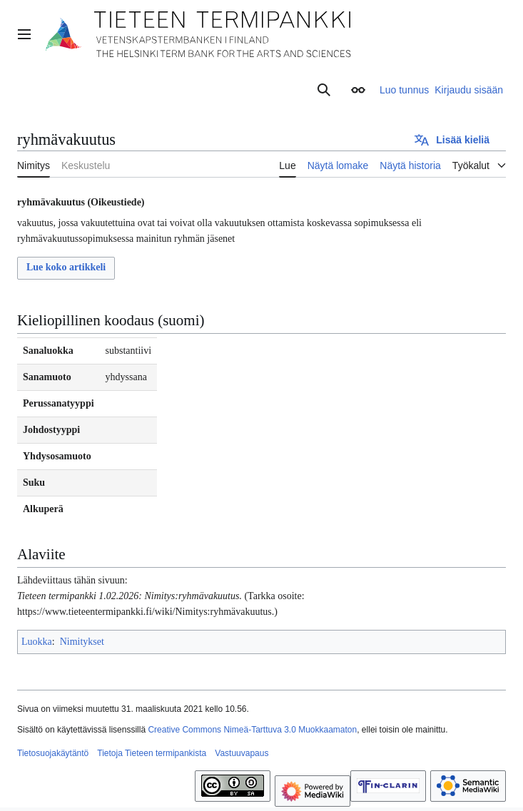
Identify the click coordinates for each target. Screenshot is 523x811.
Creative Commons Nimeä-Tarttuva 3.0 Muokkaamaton (252, 730)
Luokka (36, 641)
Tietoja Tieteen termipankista (151, 753)
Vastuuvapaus (241, 753)
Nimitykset (82, 641)
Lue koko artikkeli (66, 267)
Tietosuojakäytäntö (52, 753)
